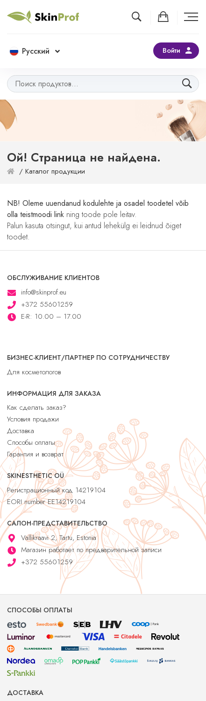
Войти (171, 50)
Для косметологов (34, 372)
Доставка (20, 431)
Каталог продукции (55, 171)
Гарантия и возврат (35, 454)
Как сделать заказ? (36, 407)
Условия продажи (33, 419)
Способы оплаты (31, 442)
